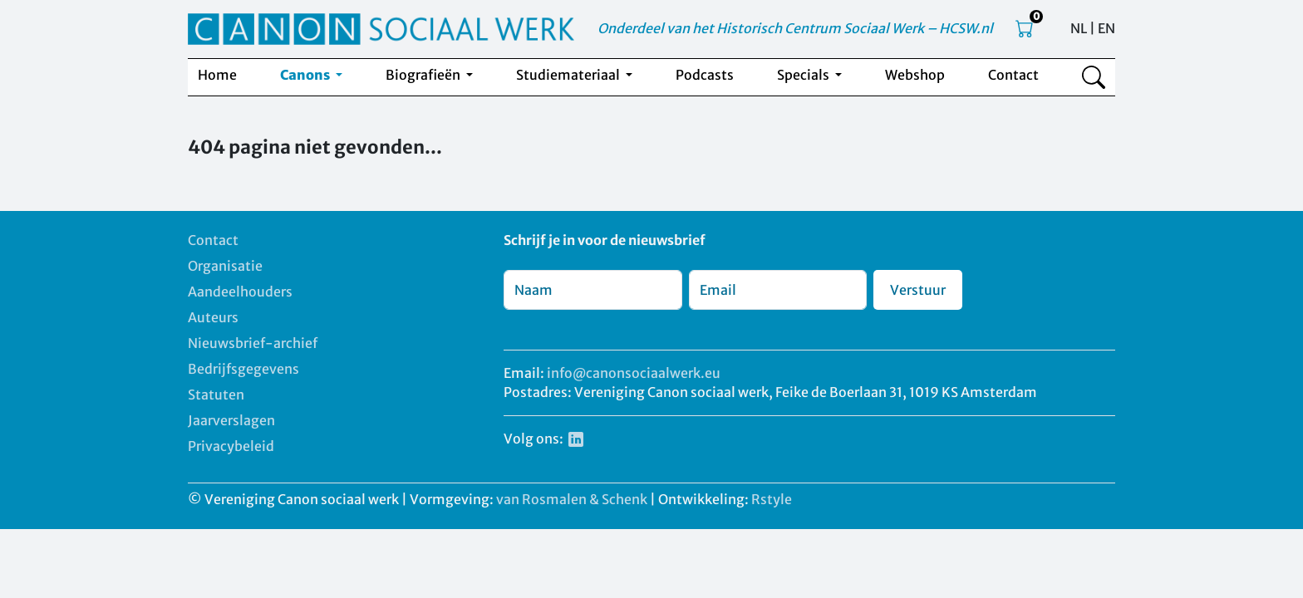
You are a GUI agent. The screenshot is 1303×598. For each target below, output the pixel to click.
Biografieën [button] (424, 74)
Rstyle (771, 499)
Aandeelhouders (240, 291)
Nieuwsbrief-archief (252, 343)
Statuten (216, 394)
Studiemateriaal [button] (569, 74)
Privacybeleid (231, 446)
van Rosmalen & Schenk (571, 499)
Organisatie (225, 265)
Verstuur (918, 290)
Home (217, 74)
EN (1106, 28)
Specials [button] (804, 74)
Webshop (915, 74)
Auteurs (213, 317)
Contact (1013, 74)
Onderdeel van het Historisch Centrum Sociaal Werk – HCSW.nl (795, 28)
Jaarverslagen (231, 420)
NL (1078, 28)
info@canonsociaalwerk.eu (633, 373)
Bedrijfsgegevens (243, 368)
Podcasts (705, 74)
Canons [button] (306, 74)
